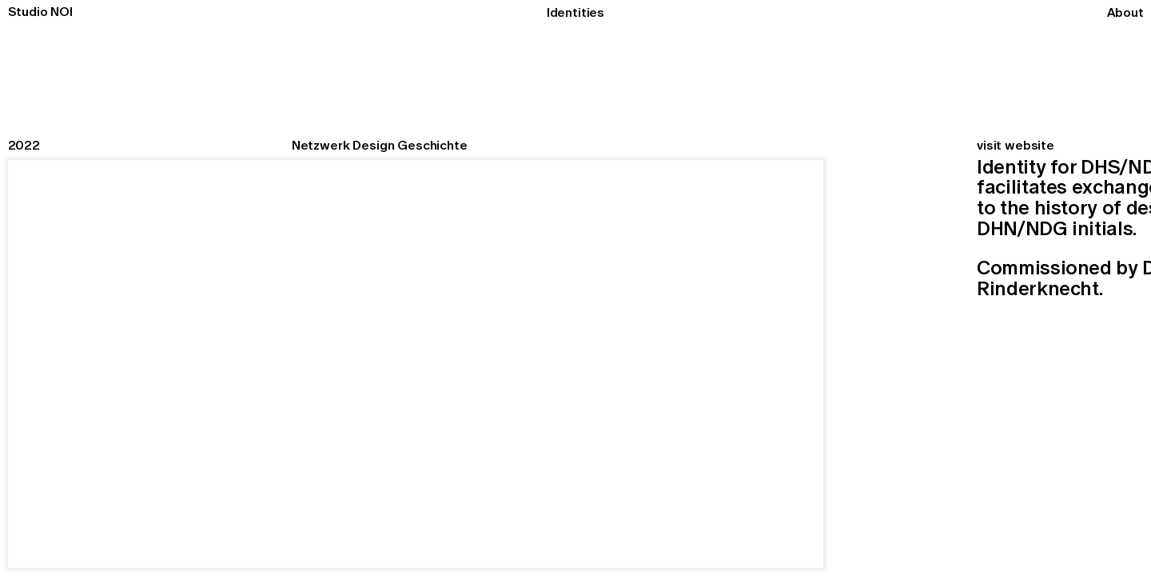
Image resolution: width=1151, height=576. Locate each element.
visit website (1015, 145)
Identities (575, 12)
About (1125, 12)
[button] (859, 364)
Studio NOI (40, 11)
